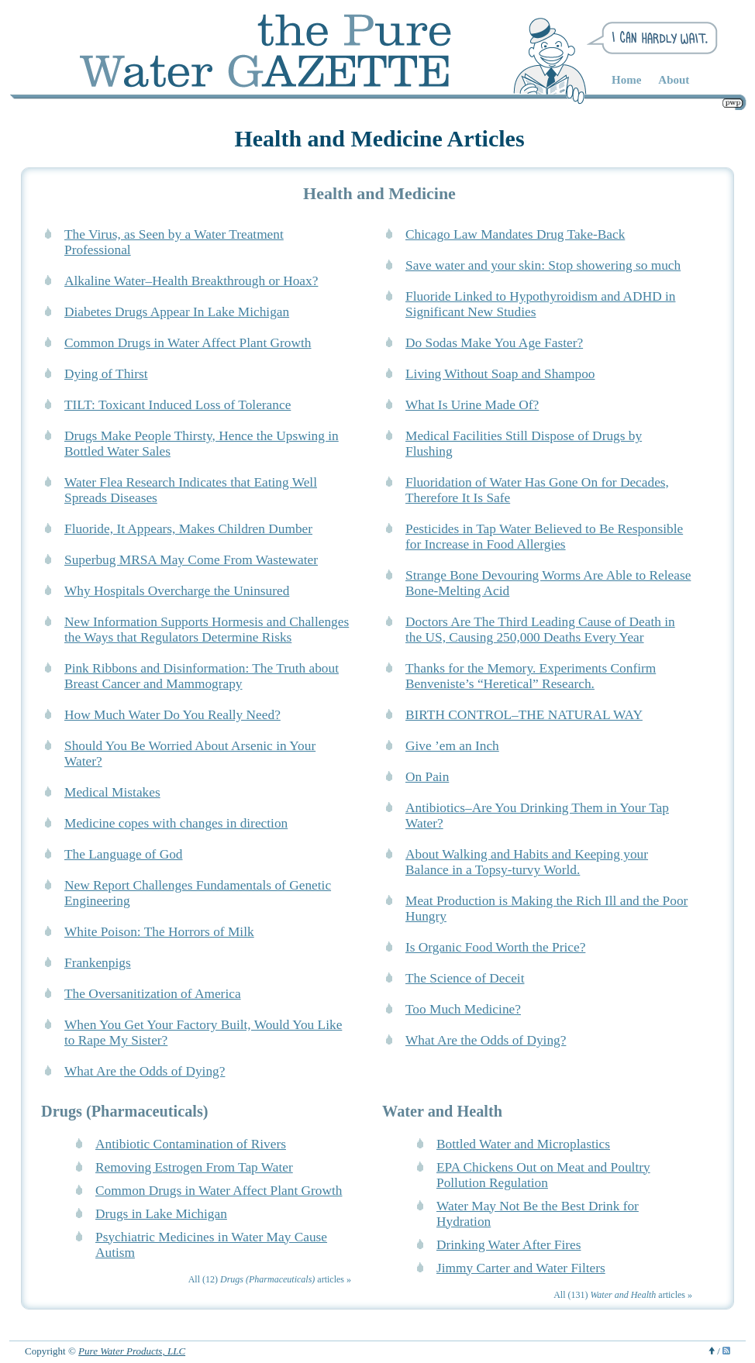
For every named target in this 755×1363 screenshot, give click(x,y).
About (673, 80)
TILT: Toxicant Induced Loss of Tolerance (177, 405)
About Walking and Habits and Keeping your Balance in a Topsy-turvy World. (526, 862)
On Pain (427, 776)
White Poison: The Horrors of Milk (159, 931)
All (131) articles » (622, 1294)
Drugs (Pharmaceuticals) (125, 1111)
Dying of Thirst (106, 374)
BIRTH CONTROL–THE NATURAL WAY (524, 714)
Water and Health (442, 1111)
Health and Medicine (379, 193)
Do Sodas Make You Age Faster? (494, 343)
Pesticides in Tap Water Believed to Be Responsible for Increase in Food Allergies (544, 536)
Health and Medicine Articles (379, 138)
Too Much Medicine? (463, 1009)
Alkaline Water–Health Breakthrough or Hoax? (191, 281)
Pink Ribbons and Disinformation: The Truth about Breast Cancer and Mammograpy (201, 676)
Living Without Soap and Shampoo (500, 374)
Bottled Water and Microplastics (523, 1144)
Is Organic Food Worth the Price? (495, 947)
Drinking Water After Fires (508, 1244)
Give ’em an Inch (452, 745)
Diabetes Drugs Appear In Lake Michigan (176, 312)
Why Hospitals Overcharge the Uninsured (176, 590)
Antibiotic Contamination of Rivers (190, 1144)
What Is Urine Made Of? (472, 405)
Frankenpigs (97, 962)
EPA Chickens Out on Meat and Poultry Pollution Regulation (543, 1175)
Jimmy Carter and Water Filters (520, 1268)
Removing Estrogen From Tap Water (194, 1167)
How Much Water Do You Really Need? (172, 714)
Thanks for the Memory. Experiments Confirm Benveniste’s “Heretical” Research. (530, 676)
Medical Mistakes (112, 792)
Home (626, 80)
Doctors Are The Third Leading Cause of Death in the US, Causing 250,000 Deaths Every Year (540, 629)
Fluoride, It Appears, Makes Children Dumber (188, 528)
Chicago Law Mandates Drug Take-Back (515, 234)
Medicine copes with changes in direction (176, 823)
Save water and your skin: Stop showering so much (543, 265)
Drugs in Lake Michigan (161, 1213)
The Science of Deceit (464, 978)
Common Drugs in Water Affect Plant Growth (188, 343)
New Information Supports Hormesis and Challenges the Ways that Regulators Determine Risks (206, 629)
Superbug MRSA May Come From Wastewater (191, 559)
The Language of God (123, 854)
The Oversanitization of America (152, 993)
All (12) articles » (269, 1279)
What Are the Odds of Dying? (485, 1040)
